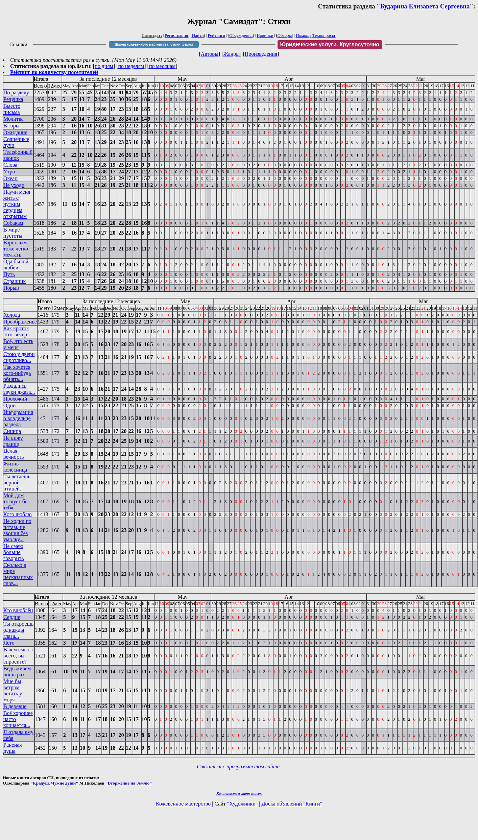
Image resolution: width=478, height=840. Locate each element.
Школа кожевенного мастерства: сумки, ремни (154, 44)
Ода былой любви (15, 264)
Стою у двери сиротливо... (18, 357)
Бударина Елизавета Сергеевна (425, 6)
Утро (9, 171)
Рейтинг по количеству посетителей (54, 72)
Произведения (261, 54)
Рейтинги (216, 35)
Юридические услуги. (330, 44)
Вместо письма (11, 109)
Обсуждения (241, 35)
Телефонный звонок (17, 155)
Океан (10, 178)
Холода (11, 315)
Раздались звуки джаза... (19, 389)
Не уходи (13, 185)
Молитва (13, 119)
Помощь (303, 35)
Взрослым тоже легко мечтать (15, 249)
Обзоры (284, 35)
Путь (9, 274)
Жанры (231, 54)
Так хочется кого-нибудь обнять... (17, 373)
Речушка (13, 99)
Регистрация (176, 35)
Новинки (265, 35)
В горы (11, 125)
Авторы (209, 54)
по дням (104, 66)
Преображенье (20, 322)
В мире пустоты (12, 233)
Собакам (13, 223)
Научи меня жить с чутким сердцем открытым (16, 204)
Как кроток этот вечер (16, 331)
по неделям (131, 66)
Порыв (11, 288)
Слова (10, 165)
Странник (14, 281)
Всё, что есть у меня (18, 344)
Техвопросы (323, 35)
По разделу (16, 92)
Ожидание (15, 132)
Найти (198, 35)
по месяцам (162, 66)
